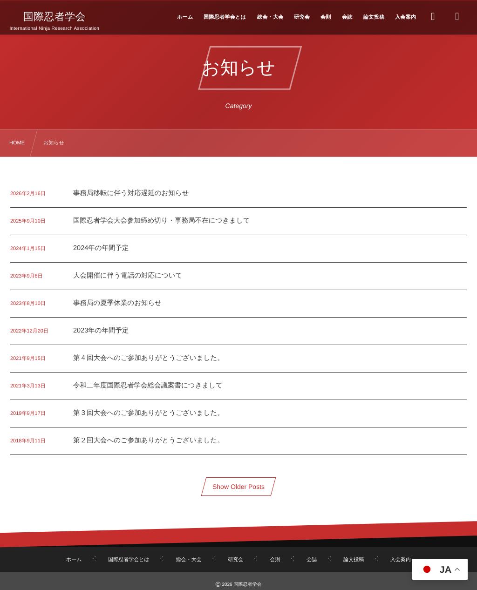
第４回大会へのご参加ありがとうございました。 (148, 358)
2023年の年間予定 (101, 330)
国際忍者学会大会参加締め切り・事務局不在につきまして (161, 220)
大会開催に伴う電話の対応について (127, 275)
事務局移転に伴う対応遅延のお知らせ (131, 193)
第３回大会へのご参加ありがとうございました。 (148, 413)
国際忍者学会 (54, 17)
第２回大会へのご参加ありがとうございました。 (148, 440)
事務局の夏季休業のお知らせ (117, 303)
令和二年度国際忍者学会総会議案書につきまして (148, 385)
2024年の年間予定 (101, 248)
